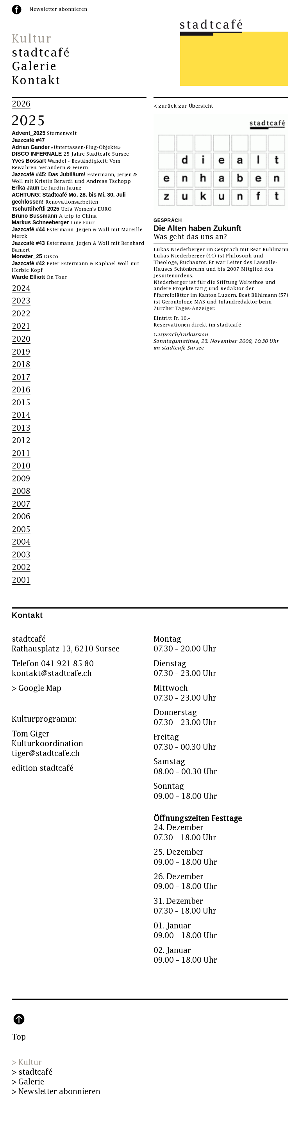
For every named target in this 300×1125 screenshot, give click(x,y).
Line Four (53, 222)
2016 (21, 390)
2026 (21, 104)
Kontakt (36, 81)
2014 (21, 415)
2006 (21, 517)
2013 (21, 428)
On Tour (39, 277)
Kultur (32, 39)
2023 (21, 301)
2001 (21, 580)
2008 (21, 491)
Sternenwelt (44, 133)
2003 (21, 555)
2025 (28, 121)
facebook (16, 9)
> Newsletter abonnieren (56, 1092)
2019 (21, 352)
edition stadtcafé (42, 768)
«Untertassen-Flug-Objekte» (66, 147)
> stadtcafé (32, 1072)
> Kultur (27, 1062)
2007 (21, 504)
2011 (21, 453)
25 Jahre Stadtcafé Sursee (70, 154)
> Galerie (28, 1082)
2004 (21, 542)
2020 (21, 339)
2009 (21, 479)
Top (19, 1037)
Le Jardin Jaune (46, 188)
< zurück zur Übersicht (183, 106)
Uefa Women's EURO (62, 209)
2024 (21, 288)
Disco (35, 256)
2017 (21, 377)
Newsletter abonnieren (58, 9)
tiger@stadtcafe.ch (46, 753)
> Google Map (36, 688)
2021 (21, 326)
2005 (21, 529)
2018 (21, 364)
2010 (21, 466)
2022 (21, 314)
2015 (21, 403)
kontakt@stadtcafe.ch (52, 673)
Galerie (34, 67)
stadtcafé (41, 53)
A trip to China (54, 216)
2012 (21, 441)
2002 (21, 567)
